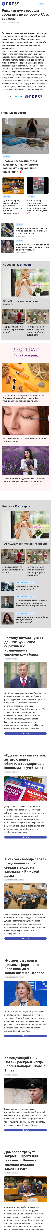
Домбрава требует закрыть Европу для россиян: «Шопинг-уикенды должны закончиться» (12, 206)
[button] (47, 4)
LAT (41, 4)
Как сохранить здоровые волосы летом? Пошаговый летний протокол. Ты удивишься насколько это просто (24, 398)
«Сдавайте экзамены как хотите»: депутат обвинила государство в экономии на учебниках (25, 761)
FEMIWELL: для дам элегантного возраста (24, 543)
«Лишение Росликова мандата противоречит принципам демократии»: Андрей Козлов (31, 603)
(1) (20, 171)
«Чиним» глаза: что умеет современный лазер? (13, 329)
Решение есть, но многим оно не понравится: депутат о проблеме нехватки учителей (32, 247)
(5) (19, 213)
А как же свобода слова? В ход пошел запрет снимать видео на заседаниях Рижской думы (25, 867)
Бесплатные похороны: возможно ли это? (27, 587)
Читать (25, 733)
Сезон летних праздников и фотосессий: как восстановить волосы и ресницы (24, 480)
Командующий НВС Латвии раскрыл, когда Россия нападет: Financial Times (25, 1064)
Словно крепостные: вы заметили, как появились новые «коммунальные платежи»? (20, 166)
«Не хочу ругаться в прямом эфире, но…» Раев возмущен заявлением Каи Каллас (24, 967)
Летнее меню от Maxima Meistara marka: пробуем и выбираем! (36, 331)
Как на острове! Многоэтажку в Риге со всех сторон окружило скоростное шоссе (31, 231)
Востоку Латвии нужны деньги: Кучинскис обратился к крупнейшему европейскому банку (23, 646)
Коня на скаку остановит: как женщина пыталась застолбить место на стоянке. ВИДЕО (37, 205)
